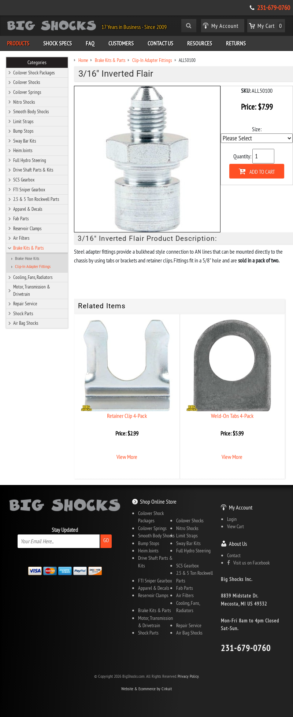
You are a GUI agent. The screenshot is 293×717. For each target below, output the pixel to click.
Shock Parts (23, 313)
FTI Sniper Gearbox (29, 189)
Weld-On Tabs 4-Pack (232, 415)
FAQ (90, 43)
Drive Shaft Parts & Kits (33, 170)
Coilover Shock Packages (34, 73)
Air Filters (21, 238)
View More (126, 456)
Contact (234, 555)
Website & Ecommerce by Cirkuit (146, 688)
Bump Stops (23, 131)
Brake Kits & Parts (28, 248)
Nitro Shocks (24, 102)
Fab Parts (21, 218)
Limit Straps (23, 121)
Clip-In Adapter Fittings (33, 266)
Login (232, 519)
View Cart (235, 526)
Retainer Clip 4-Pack (127, 415)
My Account (240, 507)
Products (18, 43)
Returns (236, 43)
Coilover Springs (27, 92)
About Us (238, 543)
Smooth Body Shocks (31, 111)
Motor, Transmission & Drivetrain (31, 290)
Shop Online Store (158, 501)
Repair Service (25, 303)
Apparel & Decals (27, 209)
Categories (37, 62)
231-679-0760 (273, 8)
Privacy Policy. (188, 676)
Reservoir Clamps (27, 228)
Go (106, 540)
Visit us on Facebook (248, 562)
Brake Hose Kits (27, 258)
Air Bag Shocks (25, 323)
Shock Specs (57, 43)
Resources (199, 43)
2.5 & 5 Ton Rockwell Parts (36, 199)
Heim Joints (22, 150)
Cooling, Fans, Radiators (32, 277)
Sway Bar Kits (24, 141)
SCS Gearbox (23, 180)
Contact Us (160, 43)
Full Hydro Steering (29, 160)
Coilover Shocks (26, 82)
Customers (121, 43)
